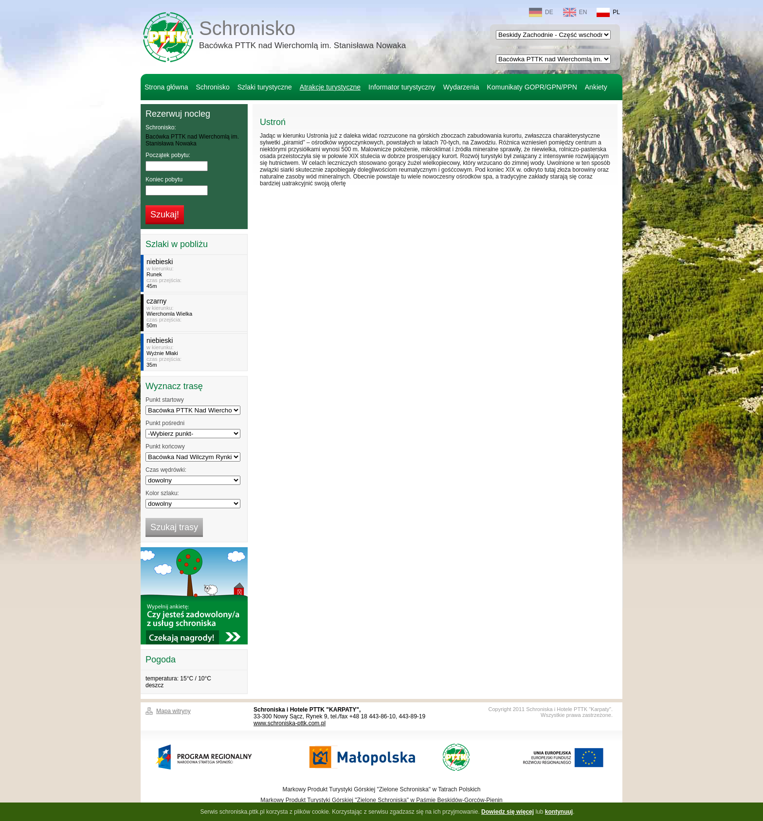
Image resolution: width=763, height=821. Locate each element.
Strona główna (166, 87)
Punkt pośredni (164, 423)
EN (575, 12)
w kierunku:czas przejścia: (195, 273)
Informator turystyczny (402, 87)
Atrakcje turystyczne (330, 87)
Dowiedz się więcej (507, 811)
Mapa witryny (173, 711)
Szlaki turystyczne (264, 87)
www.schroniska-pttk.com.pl (290, 723)
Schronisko (302, 36)
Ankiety (596, 87)
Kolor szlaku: (162, 493)
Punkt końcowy (165, 446)
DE (541, 12)
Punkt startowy (164, 399)
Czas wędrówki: (165, 469)
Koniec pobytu (163, 179)
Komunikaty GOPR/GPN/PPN (532, 87)
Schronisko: (160, 127)
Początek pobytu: (167, 155)
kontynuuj (559, 811)
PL (608, 12)
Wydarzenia (461, 87)
